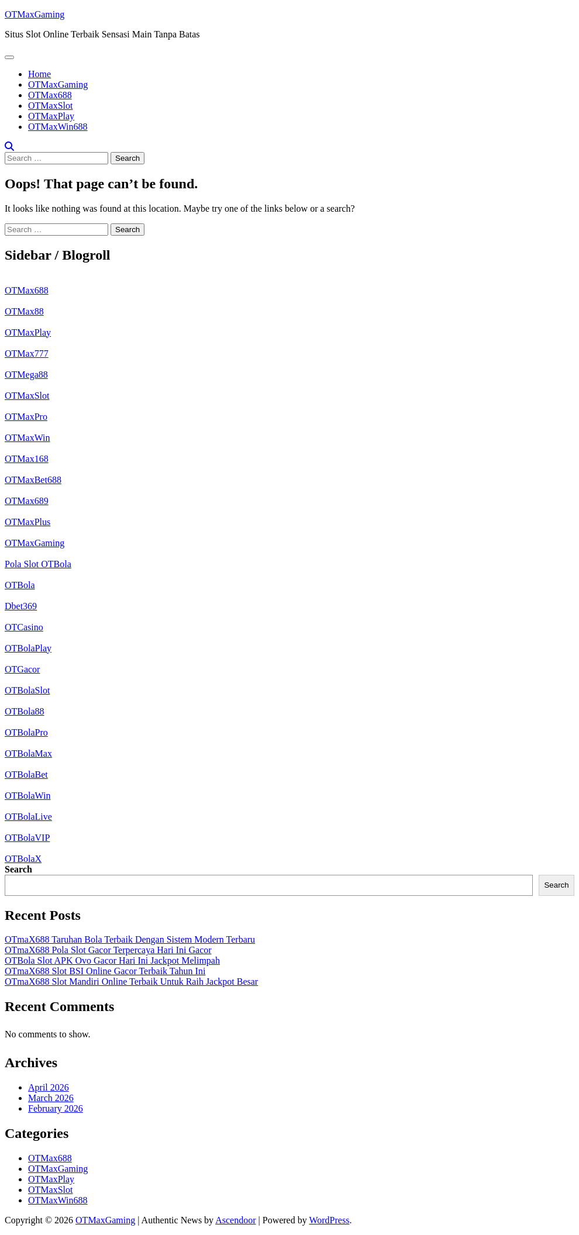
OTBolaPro (26, 732)
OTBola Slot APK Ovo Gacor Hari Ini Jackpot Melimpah (112, 960)
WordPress (329, 1220)
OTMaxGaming (34, 14)
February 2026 (55, 1108)
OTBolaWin (27, 796)
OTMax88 (24, 311)
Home (39, 74)
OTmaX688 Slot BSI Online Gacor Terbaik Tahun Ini (105, 971)
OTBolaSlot (27, 690)
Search (18, 869)
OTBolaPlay (28, 648)
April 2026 (48, 1087)
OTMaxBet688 (33, 480)
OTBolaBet (26, 774)
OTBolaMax (28, 753)
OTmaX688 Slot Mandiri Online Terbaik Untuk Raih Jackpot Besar (131, 981)
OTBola (20, 585)
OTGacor (22, 669)
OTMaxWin (27, 438)
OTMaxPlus (27, 522)
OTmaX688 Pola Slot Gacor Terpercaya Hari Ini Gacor (108, 950)
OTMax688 (50, 95)
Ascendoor (235, 1220)
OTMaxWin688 (58, 127)
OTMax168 (27, 459)
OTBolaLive (28, 817)
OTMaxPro (26, 417)
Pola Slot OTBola (38, 564)
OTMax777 (27, 353)
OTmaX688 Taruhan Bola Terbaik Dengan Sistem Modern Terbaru (130, 939)
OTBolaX (23, 859)
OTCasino (24, 627)
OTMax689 (27, 501)
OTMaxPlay (51, 116)
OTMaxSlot (50, 106)
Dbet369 (21, 606)
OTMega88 (26, 375)
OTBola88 (24, 711)
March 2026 (51, 1098)
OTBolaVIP (27, 838)
